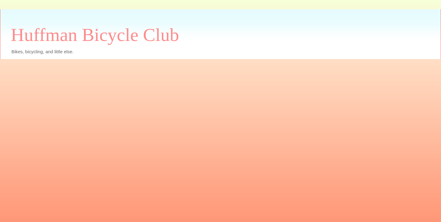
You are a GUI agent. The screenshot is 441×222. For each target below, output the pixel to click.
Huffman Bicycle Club (95, 35)
